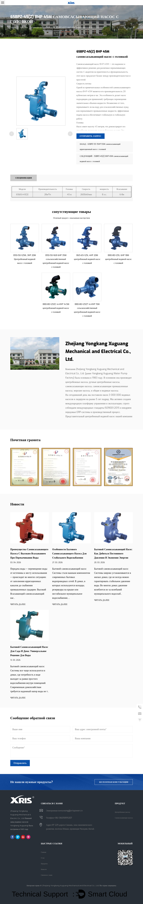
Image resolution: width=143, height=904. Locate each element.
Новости (44, 869)
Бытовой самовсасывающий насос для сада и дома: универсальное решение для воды (29, 651)
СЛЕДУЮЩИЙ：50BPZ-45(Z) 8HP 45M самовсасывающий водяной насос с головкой (104, 159)
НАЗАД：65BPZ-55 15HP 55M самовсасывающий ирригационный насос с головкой (100, 147)
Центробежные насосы (122, 812)
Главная (13, 27)
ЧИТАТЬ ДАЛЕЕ (18, 604)
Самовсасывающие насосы (42, 27)
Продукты (24, 27)
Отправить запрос (91, 136)
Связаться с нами (46, 875)
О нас (43, 858)
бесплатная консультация (113, 782)
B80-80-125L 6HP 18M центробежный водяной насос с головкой (118, 259)
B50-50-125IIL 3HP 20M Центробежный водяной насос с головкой (24, 259)
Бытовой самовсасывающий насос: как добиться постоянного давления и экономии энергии (113, 553)
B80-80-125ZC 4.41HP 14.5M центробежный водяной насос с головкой (56, 308)
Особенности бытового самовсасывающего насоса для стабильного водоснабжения (69, 553)
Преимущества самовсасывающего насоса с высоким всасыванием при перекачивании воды (29, 553)
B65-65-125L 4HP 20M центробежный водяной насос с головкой (87, 259)
